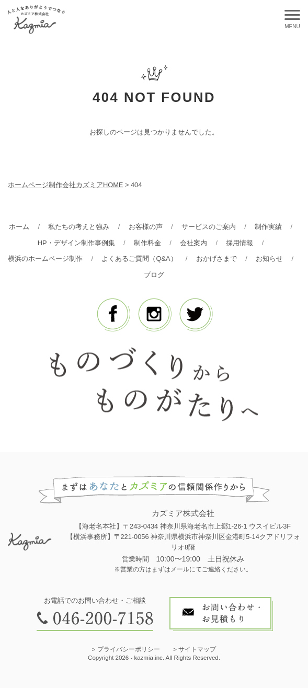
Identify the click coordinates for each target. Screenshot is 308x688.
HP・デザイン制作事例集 (76, 243)
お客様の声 (146, 227)
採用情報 (239, 243)
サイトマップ (197, 649)
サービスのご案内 (208, 227)
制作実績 (268, 227)
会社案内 (193, 243)
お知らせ (269, 258)
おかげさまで (216, 258)
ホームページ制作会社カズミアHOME (65, 185)
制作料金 (147, 243)
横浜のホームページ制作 (45, 258)
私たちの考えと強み (78, 227)
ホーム (19, 227)
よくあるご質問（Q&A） (139, 258)
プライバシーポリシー (128, 649)
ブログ (154, 275)
